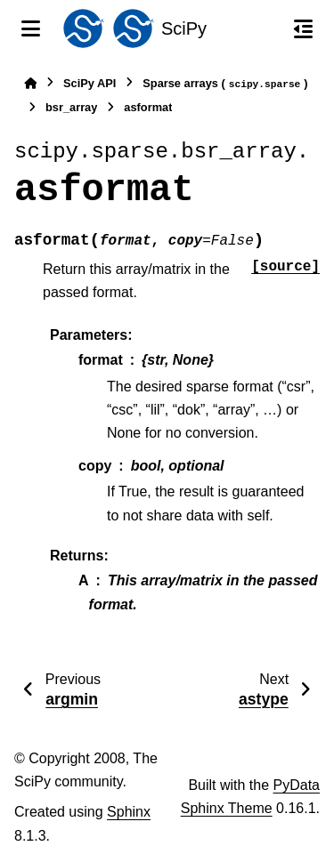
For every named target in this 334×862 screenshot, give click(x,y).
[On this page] (303, 28)
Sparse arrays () (225, 84)
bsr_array (71, 107)
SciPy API (89, 83)
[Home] (30, 83)
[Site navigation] (30, 28)
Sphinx (129, 811)
